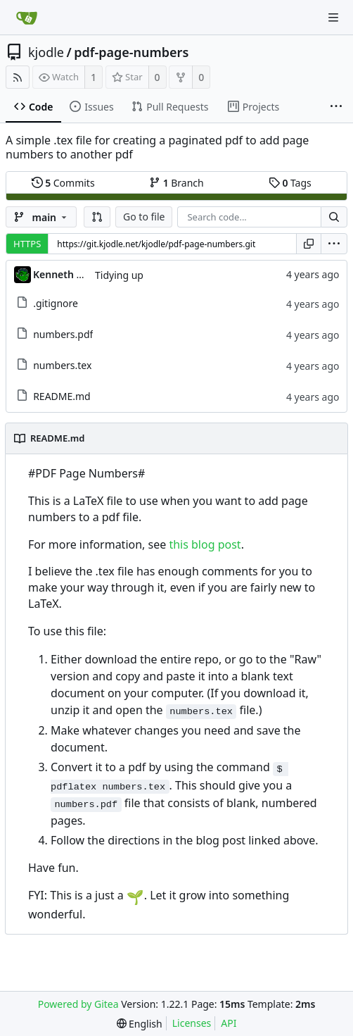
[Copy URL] (308, 243)
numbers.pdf (63, 334)
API (228, 1023)
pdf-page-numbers (131, 52)
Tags (290, 182)
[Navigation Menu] (333, 17)
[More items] (336, 107)
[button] (97, 216)
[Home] (26, 17)
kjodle (46, 52)
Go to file (144, 216)
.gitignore (55, 303)
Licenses (192, 1023)
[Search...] (334, 216)
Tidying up (119, 275)
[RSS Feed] (18, 77)
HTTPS (27, 243)
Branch (176, 182)
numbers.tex (62, 365)
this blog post (204, 544)
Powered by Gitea (78, 1004)
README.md (62, 396)
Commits (63, 182)
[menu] (334, 243)
